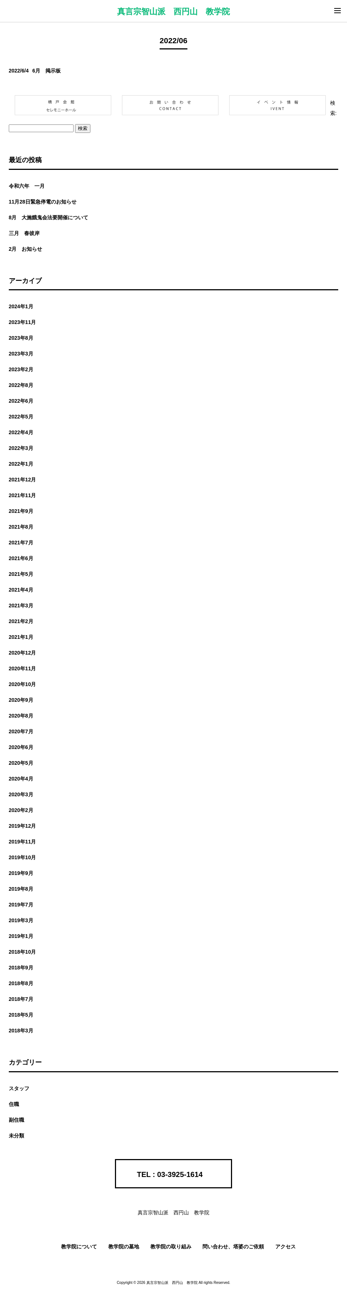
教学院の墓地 (123, 1246)
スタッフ (19, 1088)
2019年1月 (21, 936)
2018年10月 (22, 952)
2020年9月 (21, 700)
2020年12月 (22, 653)
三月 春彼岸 (24, 233)
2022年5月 (21, 417)
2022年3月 (21, 448)
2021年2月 (21, 621)
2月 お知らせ (25, 249)
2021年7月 (21, 542)
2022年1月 (21, 464)
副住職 (16, 1120)
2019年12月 (22, 826)
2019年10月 (22, 857)
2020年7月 (21, 731)
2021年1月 (21, 637)
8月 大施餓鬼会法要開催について (49, 217)
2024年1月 (21, 306)
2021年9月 (21, 511)
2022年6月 (21, 401)
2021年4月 (21, 590)
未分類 (16, 1136)
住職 (14, 1104)
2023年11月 (22, 322)
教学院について (79, 1246)
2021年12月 (22, 480)
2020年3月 (21, 794)
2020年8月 (21, 716)
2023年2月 (21, 369)
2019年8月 (21, 889)
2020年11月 (22, 668)
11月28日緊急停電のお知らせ (43, 202)
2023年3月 (21, 354)
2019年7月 (21, 905)
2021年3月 (21, 605)
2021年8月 (21, 527)
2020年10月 (22, 684)
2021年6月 (21, 558)
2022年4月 (21, 432)
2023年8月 (21, 338)
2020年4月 (21, 779)
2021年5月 (21, 574)
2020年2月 (21, 810)
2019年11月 (22, 842)
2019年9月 (21, 873)
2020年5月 (21, 763)
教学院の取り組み (170, 1246)
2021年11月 (22, 495)
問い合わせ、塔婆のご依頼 (233, 1246)
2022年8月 (21, 385)
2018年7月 (21, 999)
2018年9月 (21, 968)
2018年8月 (21, 983)
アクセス (285, 1246)
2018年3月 (21, 1030)
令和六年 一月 (27, 186)
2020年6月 (21, 747)
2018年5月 (21, 1015)
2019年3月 (21, 920)
